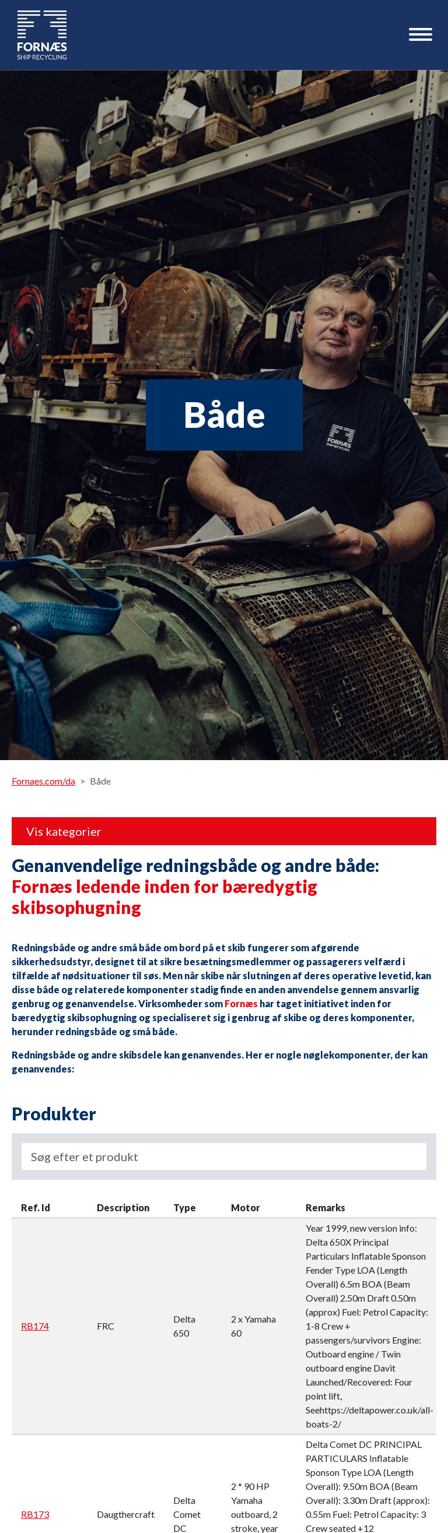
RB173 (35, 1514)
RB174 (35, 1325)
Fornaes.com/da (43, 780)
